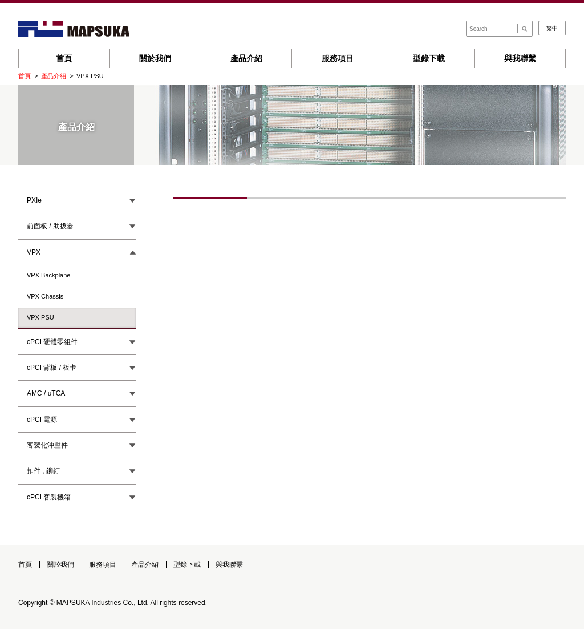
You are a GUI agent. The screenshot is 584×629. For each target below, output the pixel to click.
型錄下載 (429, 58)
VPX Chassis (45, 296)
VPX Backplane (48, 275)
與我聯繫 (520, 58)
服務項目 (338, 58)
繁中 (552, 28)
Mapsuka (73, 29)
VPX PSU (40, 317)
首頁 (64, 58)
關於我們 (155, 58)
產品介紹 (246, 58)
